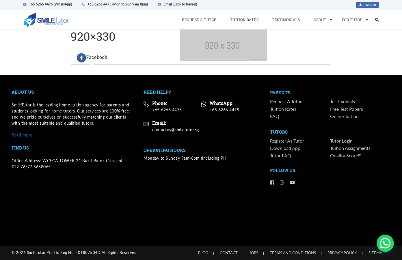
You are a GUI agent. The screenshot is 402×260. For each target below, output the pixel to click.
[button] (385, 243)
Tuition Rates (244, 19)
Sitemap (376, 252)
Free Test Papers (346, 109)
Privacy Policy (342, 252)
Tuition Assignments (350, 148)
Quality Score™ (345, 155)
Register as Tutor (287, 140)
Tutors (279, 132)
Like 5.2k (367, 5)
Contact (229, 252)
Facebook (92, 57)
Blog (203, 252)
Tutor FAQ (280, 155)
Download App (285, 148)
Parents (280, 93)
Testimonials (286, 19)
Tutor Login (341, 140)
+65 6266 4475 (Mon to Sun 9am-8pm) (116, 4)
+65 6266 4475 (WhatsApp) (49, 4)
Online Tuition (344, 116)
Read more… (24, 134)
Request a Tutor (199, 19)
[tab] (92, 58)
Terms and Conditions (293, 252)
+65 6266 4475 (167, 109)
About (320, 19)
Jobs (253, 252)
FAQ (274, 116)
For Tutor (353, 19)
